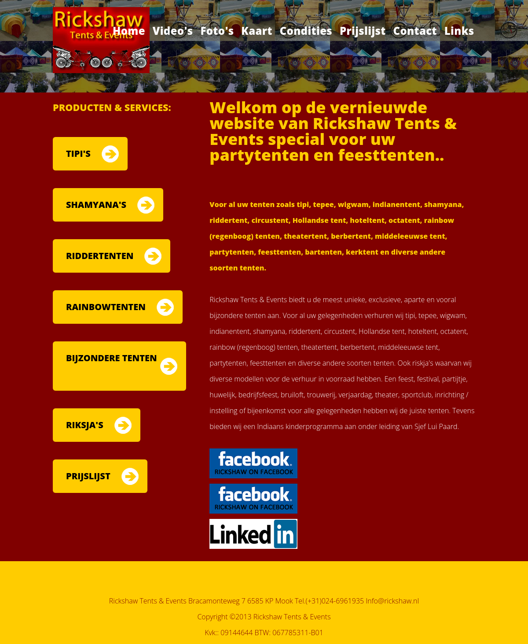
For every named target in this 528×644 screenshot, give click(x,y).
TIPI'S (78, 153)
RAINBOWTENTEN (106, 307)
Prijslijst (363, 30)
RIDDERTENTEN (99, 256)
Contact (415, 30)
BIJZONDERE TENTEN (111, 358)
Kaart (256, 30)
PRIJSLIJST (88, 476)
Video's (173, 30)
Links (459, 30)
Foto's (217, 30)
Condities (306, 30)
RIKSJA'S (84, 425)
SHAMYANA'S (96, 205)
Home (129, 30)
